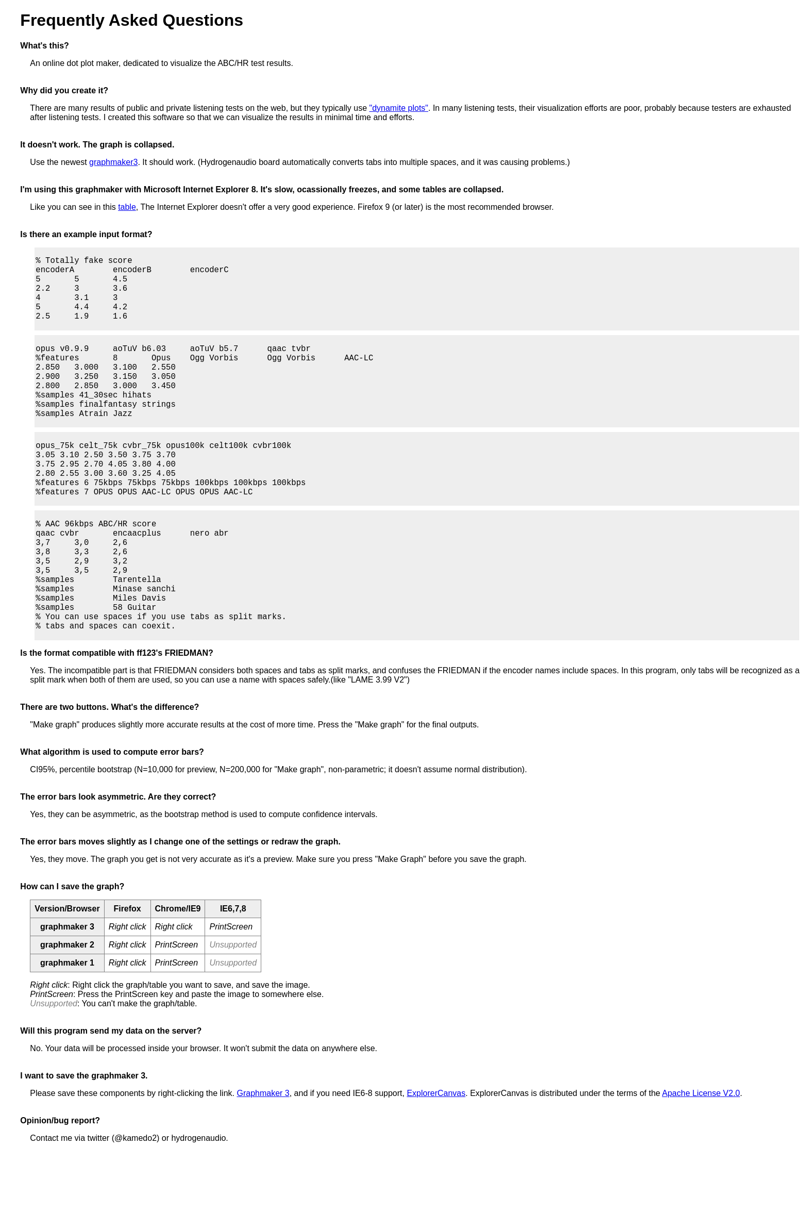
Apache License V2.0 (701, 1161)
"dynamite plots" (398, 108)
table (127, 207)
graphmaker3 (113, 162)
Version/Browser (67, 976)
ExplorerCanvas (436, 1161)
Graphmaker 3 (263, 1161)
